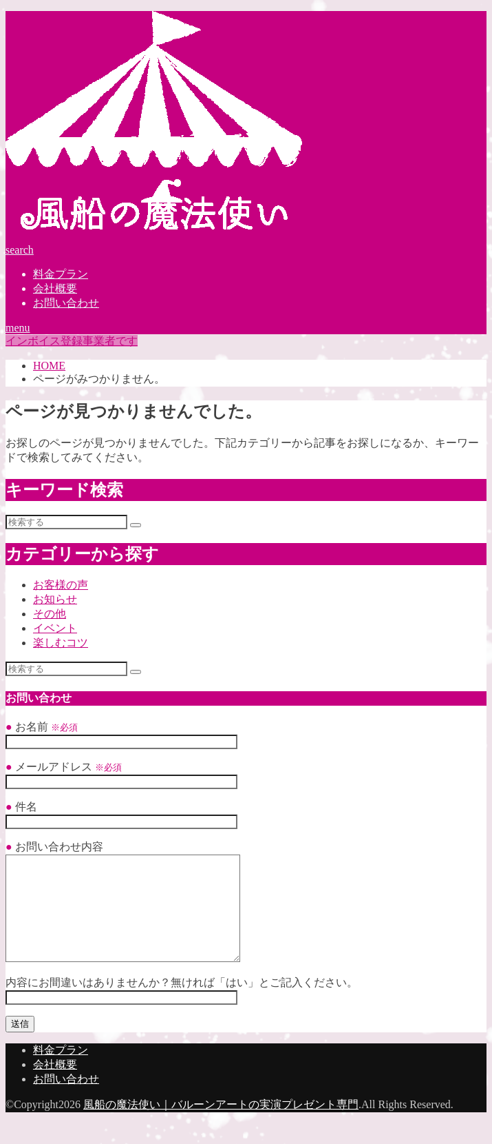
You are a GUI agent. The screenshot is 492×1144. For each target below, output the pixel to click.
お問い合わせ (66, 303)
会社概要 (55, 288)
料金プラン (60, 274)
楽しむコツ (60, 642)
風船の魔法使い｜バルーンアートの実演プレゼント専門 (221, 1125)
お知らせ (55, 599)
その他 (49, 614)
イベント (55, 628)
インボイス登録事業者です (72, 341)
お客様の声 (60, 585)
